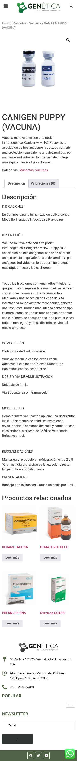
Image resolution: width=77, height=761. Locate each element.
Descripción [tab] (16, 183)
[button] (5, 6)
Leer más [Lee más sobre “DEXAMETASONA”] (12, 557)
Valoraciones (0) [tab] (43, 183)
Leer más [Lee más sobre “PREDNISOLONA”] (12, 623)
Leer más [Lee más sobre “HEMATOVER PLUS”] (50, 557)
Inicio (6, 23)
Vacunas (35, 23)
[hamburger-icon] (70, 705)
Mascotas (19, 23)
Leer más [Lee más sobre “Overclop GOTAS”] (50, 623)
